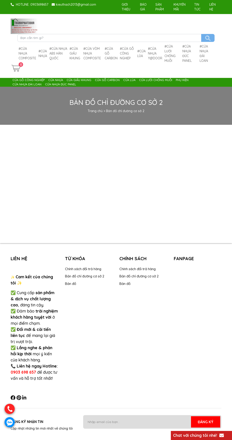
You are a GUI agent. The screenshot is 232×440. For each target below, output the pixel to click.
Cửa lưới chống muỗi (170, 53)
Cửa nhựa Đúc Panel (187, 53)
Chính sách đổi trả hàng (83, 269)
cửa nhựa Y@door (155, 53)
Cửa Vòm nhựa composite (92, 53)
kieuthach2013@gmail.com (74, 4)
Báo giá (143, 6)
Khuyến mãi (180, 6)
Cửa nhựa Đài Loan (204, 53)
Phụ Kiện (182, 80)
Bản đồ (70, 283)
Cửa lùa (141, 53)
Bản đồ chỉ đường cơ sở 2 (84, 276)
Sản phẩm (159, 6)
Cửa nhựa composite (27, 53)
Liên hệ (212, 6)
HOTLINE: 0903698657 (29, 4)
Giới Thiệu (126, 6)
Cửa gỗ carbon (111, 53)
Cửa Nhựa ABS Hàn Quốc (58, 53)
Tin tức (197, 6)
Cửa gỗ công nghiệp (127, 53)
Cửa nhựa (43, 53)
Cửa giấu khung (75, 53)
